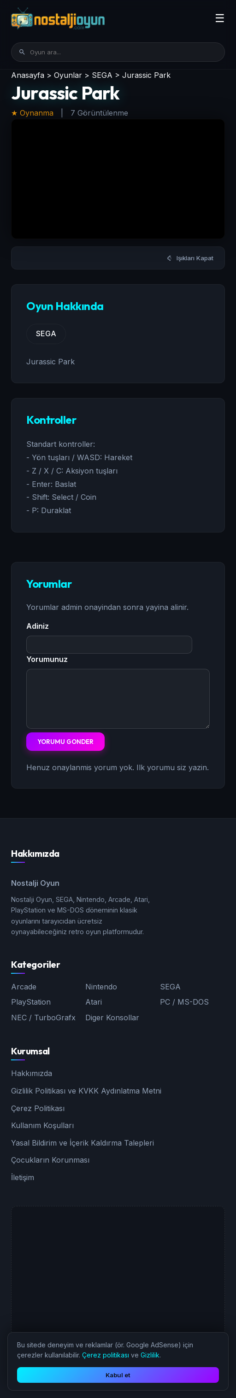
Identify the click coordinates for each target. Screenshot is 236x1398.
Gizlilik (150, 1355)
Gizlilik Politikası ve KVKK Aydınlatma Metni (86, 1090)
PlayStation (31, 1001)
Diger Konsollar (112, 1017)
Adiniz (37, 626)
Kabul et (118, 1375)
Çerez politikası (105, 1355)
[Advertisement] (118, 1270)
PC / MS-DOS (184, 1001)
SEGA (102, 75)
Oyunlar (68, 75)
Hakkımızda (31, 1073)
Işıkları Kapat (190, 258)
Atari (93, 1001)
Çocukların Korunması (50, 1159)
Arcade (23, 986)
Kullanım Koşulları (42, 1125)
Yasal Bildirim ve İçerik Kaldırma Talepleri (82, 1142)
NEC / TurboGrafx (43, 1017)
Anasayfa (27, 75)
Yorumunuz (47, 659)
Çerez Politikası (38, 1108)
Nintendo (101, 986)
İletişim (22, 1177)
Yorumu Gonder (65, 741)
